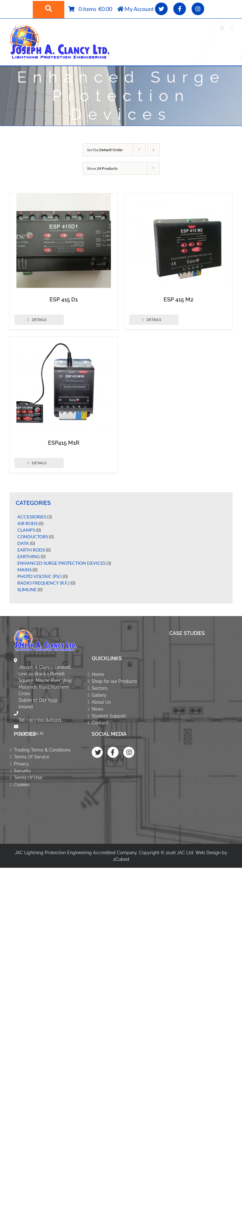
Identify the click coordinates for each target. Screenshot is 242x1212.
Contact (100, 722)
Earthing (28, 556)
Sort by (105, 149)
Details (39, 319)
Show (102, 168)
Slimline (27, 589)
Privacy (21, 763)
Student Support (109, 715)
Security (22, 770)
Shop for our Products (114, 681)
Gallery (99, 695)
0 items (88, 8)
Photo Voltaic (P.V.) (39, 576)
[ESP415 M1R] (64, 384)
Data (23, 543)
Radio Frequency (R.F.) (43, 583)
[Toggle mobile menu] (231, 28)
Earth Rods (31, 549)
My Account (135, 8)
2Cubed (121, 859)
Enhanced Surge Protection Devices (61, 563)
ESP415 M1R (63, 442)
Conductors (32, 536)
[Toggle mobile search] (222, 28)
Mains (24, 569)
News (97, 709)
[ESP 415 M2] (178, 240)
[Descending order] (153, 149)
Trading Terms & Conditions (42, 749)
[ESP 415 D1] (64, 240)
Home (98, 674)
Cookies (22, 784)
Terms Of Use (28, 777)
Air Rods (27, 523)
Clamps (26, 530)
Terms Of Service (31, 756)
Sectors (99, 688)
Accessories (31, 516)
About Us (101, 702)
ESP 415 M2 (178, 299)
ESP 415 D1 (63, 299)
